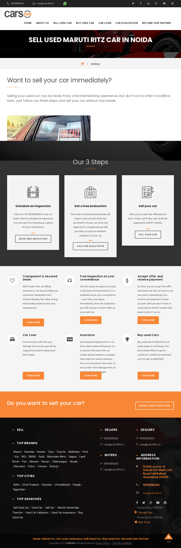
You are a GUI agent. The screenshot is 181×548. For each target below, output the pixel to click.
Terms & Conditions (122, 543)
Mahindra (73, 452)
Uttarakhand (62, 485)
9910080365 (17, 3)
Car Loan (104, 23)
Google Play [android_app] (143, 512)
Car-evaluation (127, 23)
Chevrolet (19, 466)
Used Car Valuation (37, 512)
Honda (41, 452)
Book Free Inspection (33, 238)
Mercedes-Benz (56, 456)
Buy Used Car (85, 23)
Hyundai (29, 452)
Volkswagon (59, 461)
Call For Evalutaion (90, 246)
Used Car (37, 507)
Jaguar (72, 456)
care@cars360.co (45, 3)
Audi (41, 456)
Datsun (54, 466)
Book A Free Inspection (154, 405)
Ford (85, 452)
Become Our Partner (156, 23)
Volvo (31, 466)
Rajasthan (19, 489)
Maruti (17, 452)
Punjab (77, 485)
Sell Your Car (148, 234)
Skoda (73, 461)
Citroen (42, 466)
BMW (32, 456)
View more (33, 322)
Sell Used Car (62, 23)
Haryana (47, 485)
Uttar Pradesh (30, 485)
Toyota (60, 452)
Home (28, 23)
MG (23, 456)
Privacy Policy (102, 543)
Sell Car (49, 507)
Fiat (24, 461)
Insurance (75, 539)
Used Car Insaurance (63, 512)
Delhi (16, 485)
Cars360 (70, 543)
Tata (50, 452)
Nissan (45, 461)
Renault (34, 461)
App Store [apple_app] (142, 522)
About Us (42, 23)
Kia (16, 456)
